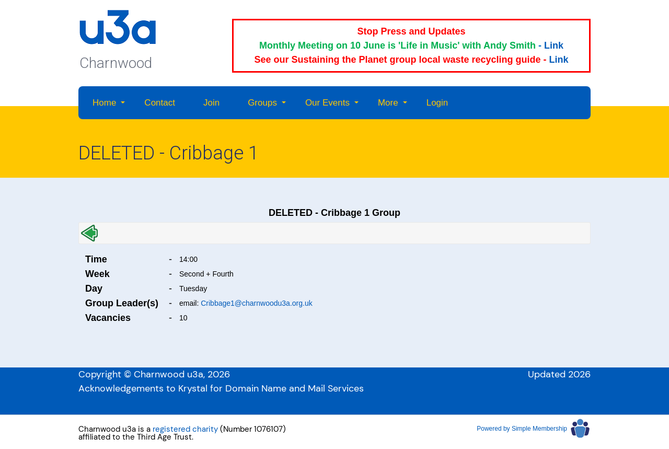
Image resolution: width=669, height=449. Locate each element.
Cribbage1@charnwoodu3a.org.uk (256, 303)
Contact (159, 103)
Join (211, 103)
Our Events (327, 103)
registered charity (185, 429)
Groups (262, 103)
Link (553, 45)
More (388, 103)
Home (104, 103)
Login (437, 103)
